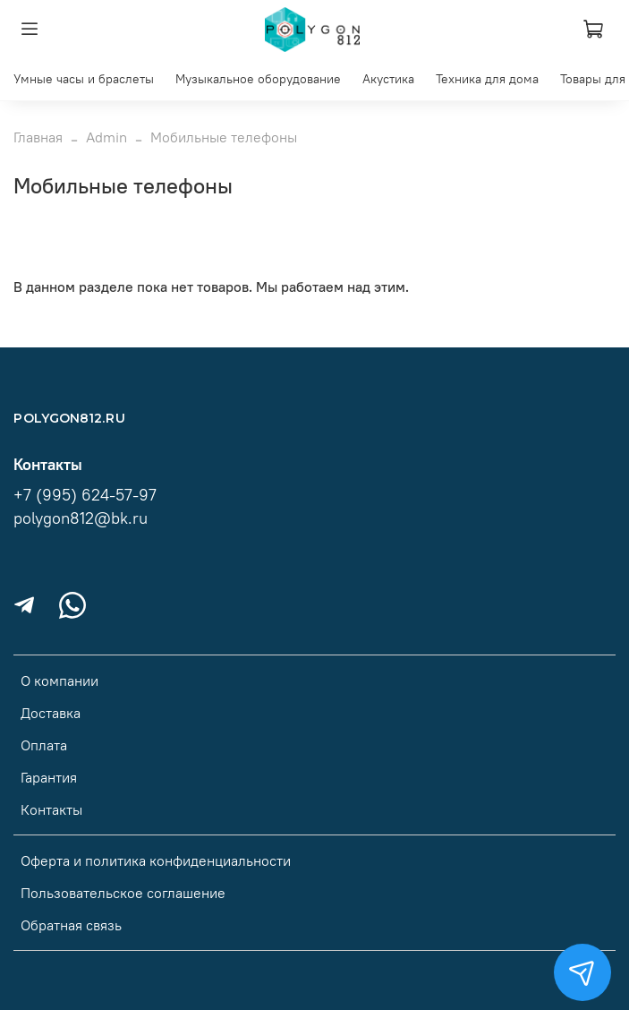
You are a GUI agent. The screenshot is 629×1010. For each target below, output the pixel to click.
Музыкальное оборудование (258, 79)
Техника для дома (487, 79)
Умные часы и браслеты (83, 79)
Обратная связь (71, 925)
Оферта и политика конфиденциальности (156, 860)
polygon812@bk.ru (80, 518)
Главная (38, 137)
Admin (106, 137)
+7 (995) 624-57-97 (85, 495)
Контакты (51, 809)
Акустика (388, 79)
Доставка (51, 713)
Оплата (44, 745)
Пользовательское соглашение (123, 893)
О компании (59, 680)
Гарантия (49, 777)
